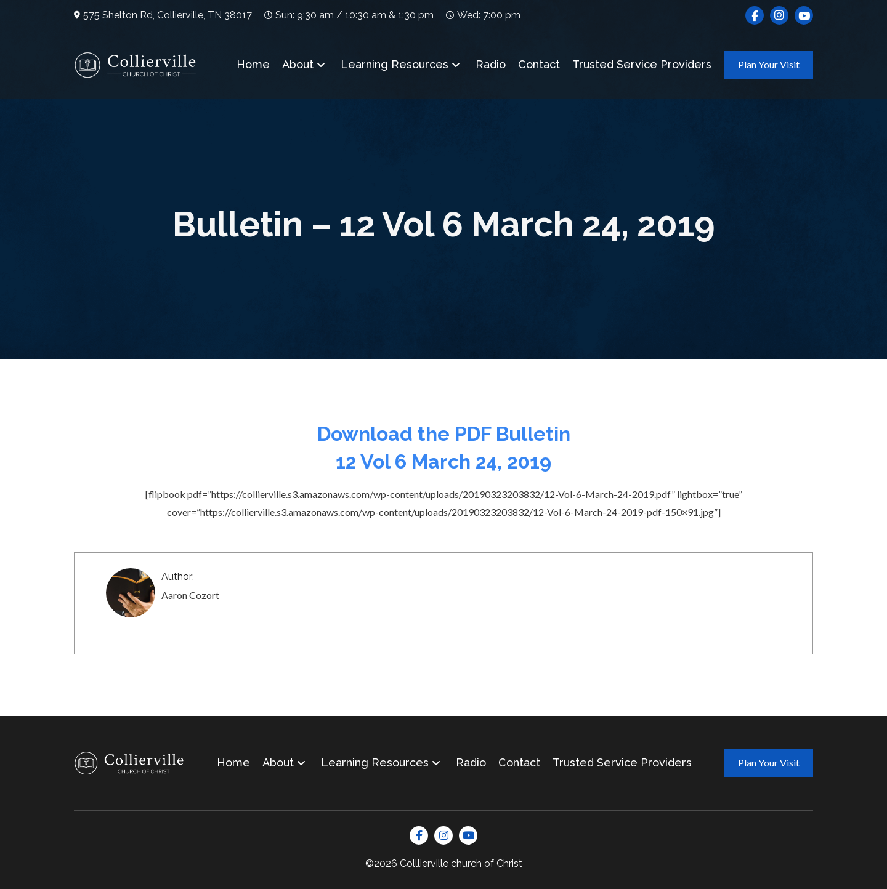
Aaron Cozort (190, 595)
